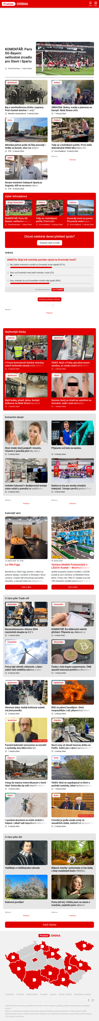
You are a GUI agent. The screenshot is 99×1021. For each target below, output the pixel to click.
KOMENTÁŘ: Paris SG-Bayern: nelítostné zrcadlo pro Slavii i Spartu (18, 55)
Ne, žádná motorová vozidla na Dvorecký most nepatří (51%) (37, 264)
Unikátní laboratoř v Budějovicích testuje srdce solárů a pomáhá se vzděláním (26, 487)
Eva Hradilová (60, 151)
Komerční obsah (14, 417)
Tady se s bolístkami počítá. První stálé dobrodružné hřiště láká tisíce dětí (71, 146)
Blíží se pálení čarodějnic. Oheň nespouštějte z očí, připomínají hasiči (70, 709)
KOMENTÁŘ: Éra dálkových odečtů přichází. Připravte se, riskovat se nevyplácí (69, 630)
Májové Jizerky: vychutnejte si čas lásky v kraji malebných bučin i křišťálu (72, 869)
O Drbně (20, 994)
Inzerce (53, 994)
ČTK (9, 151)
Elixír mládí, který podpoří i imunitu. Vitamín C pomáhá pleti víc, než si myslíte (23, 449)
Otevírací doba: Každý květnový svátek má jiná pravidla (25, 709)
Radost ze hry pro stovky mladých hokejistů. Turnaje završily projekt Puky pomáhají (71, 487)
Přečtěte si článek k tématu (49, 299)
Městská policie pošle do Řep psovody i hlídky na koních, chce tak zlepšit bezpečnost (25, 146)
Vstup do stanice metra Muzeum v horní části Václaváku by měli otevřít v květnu (25, 784)
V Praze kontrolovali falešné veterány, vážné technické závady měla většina (24, 364)
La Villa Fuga (12, 564)
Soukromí (9, 994)
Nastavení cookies (82, 994)
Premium (72, 160)
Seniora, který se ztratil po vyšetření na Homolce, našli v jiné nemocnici (71, 401)
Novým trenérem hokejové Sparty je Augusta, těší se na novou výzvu (23, 184)
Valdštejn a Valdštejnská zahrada (22, 867)
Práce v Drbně (65, 994)
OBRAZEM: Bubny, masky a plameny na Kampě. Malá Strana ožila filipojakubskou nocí (71, 108)
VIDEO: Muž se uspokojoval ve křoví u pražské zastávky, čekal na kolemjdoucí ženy (71, 784)
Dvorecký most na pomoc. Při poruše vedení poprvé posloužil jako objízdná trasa (80, 219)
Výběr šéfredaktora (16, 196)
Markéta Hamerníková (17, 114)
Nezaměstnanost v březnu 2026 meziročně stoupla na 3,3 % (21, 630)
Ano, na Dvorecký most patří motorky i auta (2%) (32, 272)
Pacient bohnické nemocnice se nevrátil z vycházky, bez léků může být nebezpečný (25, 746)
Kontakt (43, 994)
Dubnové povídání (14, 902)
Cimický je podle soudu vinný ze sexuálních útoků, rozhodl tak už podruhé (72, 821)
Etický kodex (32, 994)
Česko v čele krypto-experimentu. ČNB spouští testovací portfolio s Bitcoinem (71, 668)
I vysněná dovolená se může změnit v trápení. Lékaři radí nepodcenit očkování (25, 821)
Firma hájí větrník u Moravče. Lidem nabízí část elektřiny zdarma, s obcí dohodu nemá (23, 668)
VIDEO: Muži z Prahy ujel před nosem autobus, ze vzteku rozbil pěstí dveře (70, 364)
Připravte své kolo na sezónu (66, 448)
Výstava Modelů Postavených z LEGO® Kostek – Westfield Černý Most (70, 567)
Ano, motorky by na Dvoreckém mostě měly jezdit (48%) (35, 280)
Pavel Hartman (14, 68)
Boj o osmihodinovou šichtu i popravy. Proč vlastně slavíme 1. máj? (24, 108)
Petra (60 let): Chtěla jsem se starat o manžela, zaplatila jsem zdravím (70, 903)
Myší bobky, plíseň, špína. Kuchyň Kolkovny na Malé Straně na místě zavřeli (22, 401)
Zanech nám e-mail (49, 242)
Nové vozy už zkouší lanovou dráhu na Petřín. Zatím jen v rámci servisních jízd (71, 746)
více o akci (26, 587)
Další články (49, 924)
